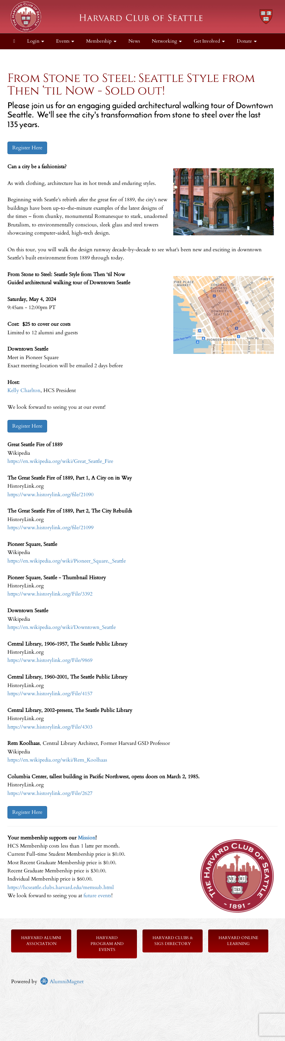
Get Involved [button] (209, 41)
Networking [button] (167, 41)
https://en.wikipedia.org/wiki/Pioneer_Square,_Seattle (66, 560)
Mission (86, 837)
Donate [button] (247, 41)
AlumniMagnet (61, 981)
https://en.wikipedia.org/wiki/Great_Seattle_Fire (60, 461)
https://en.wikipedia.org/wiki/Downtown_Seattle (61, 627)
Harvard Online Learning (238, 940)
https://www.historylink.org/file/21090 (50, 494)
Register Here (27, 147)
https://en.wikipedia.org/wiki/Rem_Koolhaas (57, 759)
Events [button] (65, 41)
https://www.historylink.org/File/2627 (49, 793)
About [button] (22, 57)
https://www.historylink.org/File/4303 (49, 726)
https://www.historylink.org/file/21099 (50, 527)
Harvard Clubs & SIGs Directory (173, 940)
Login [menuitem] (35, 41)
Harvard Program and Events (107, 943)
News (134, 41)
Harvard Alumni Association (41, 940)
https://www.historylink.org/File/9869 (49, 660)
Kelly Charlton (23, 390)
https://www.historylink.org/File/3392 (49, 593)
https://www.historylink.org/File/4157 (49, 693)
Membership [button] (101, 41)
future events (97, 895)
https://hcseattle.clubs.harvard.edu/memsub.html (60, 887)
